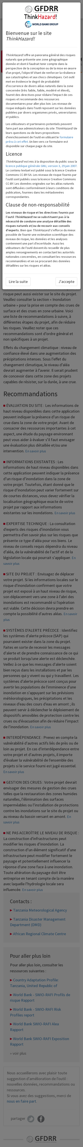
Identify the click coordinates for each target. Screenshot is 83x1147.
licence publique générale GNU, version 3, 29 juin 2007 (41, 166)
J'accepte (66, 281)
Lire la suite (18, 281)
